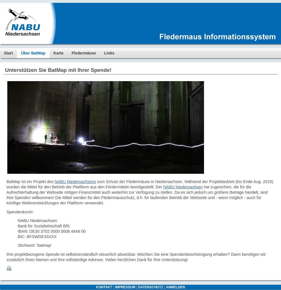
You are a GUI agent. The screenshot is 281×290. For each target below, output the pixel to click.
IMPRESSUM (125, 287)
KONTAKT (104, 287)
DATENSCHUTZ (150, 287)
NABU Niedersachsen (183, 187)
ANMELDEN (175, 287)
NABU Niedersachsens (75, 181)
